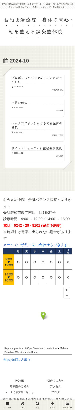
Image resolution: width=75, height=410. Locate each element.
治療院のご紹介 (19, 386)
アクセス (55, 386)
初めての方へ (55, 380)
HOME (19, 380)
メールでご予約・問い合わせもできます (35, 245)
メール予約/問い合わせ (19, 392)
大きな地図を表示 (16, 359)
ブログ (55, 392)
